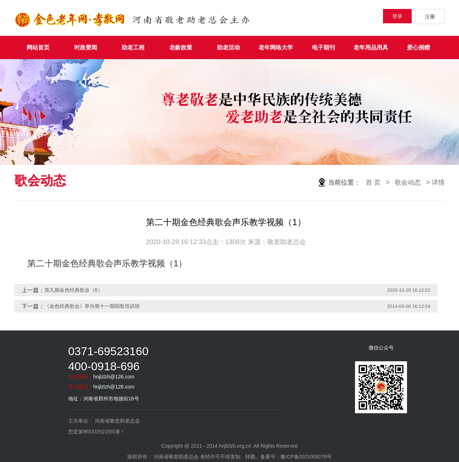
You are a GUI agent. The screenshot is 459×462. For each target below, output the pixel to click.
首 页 (373, 182)
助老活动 (228, 47)
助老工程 (133, 47)
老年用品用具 (371, 47)
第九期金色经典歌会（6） (73, 290)
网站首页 (38, 47)
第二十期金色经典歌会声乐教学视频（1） (107, 263)
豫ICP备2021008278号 (306, 456)
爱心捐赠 (418, 47)
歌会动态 (408, 182)
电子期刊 (323, 47)
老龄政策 (180, 47)
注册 (430, 16)
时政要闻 (85, 47)
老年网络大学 (276, 47)
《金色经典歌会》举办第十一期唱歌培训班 (92, 306)
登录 (397, 16)
